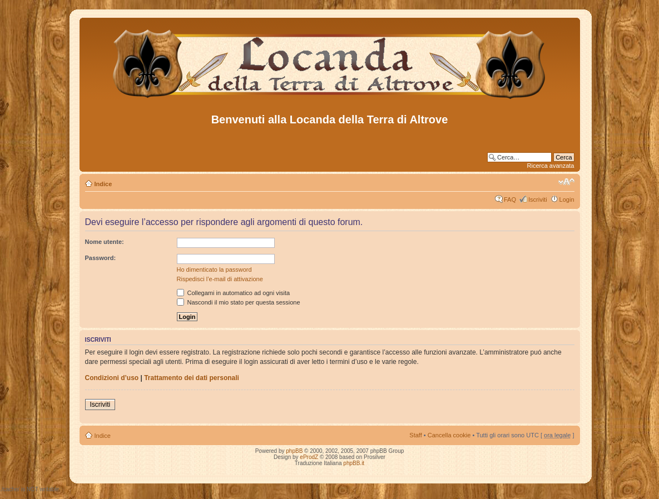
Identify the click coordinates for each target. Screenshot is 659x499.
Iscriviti (537, 199)
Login (566, 199)
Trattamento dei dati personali (191, 378)
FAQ (510, 199)
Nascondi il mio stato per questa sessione (238, 302)
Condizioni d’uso (112, 378)
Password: (100, 258)
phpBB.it (353, 463)
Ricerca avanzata (550, 165)
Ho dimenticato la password (214, 269)
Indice (103, 184)
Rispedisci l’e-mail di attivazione (220, 279)
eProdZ (309, 457)
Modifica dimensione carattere (566, 182)
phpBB (294, 451)
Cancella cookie (449, 435)
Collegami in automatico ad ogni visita (233, 293)
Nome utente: (104, 241)
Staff (415, 435)
